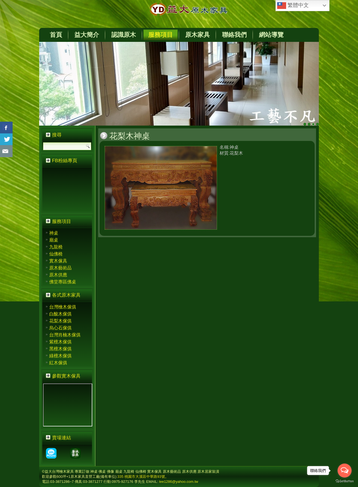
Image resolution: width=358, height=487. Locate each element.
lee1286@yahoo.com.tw (178, 481)
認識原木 (123, 34)
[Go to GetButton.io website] (345, 481)
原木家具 (197, 34)
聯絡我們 (234, 34)
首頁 (56, 34)
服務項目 (160, 34)
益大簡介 (86, 34)
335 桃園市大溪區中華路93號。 (143, 476)
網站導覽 (271, 34)
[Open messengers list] (345, 471)
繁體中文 (293, 5)
